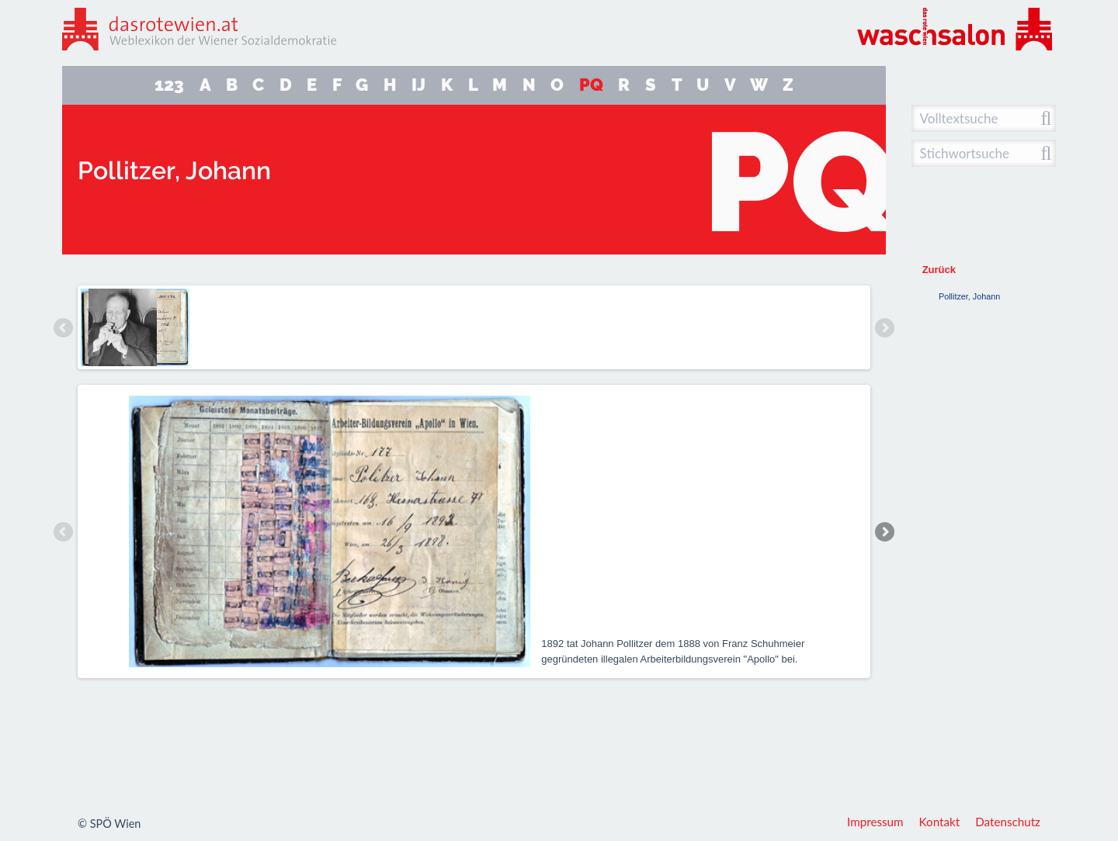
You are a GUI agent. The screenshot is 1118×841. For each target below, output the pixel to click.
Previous (64, 327)
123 (169, 85)
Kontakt (939, 822)
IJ (418, 85)
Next (884, 327)
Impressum (875, 822)
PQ (591, 85)
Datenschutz (1007, 822)
